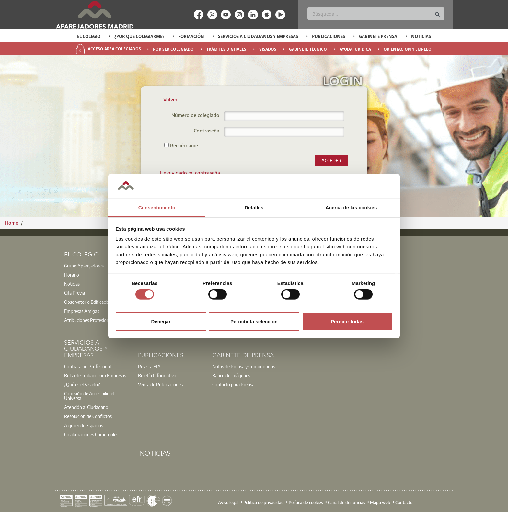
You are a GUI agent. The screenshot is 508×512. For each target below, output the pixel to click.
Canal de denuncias (346, 502)
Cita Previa (74, 293)
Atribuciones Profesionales (90, 320)
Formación (191, 36)
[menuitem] (190, 173)
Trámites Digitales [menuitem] (226, 49)
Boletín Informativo (157, 375)
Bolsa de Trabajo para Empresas (95, 375)
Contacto (403, 502)
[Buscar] (375, 13)
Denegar (160, 321)
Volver (170, 99)
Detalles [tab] (254, 207)
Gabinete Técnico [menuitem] (308, 49)
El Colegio (88, 36)
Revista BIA (149, 366)
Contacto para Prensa (233, 384)
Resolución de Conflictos (88, 416)
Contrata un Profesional (87, 366)
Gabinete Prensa (378, 36)
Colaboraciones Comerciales (91, 434)
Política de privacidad (263, 502)
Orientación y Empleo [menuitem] (408, 49)
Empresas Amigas (81, 311)
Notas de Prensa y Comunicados (243, 366)
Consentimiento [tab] (157, 207)
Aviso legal (228, 502)
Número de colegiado (195, 115)
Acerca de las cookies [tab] (351, 207)
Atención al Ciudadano (86, 407)
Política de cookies (306, 502)
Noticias (421, 36)
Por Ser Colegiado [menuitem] (173, 49)
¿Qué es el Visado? (82, 384)
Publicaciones (328, 36)
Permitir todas (347, 321)
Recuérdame (181, 145)
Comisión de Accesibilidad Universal (89, 396)
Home (12, 223)
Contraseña (206, 131)
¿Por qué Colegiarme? (139, 36)
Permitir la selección (254, 321)
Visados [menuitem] (267, 49)
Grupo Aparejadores (84, 265)
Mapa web (380, 502)
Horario (71, 275)
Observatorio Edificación (88, 302)
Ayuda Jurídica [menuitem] (355, 49)
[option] (89, 36)
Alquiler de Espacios (83, 425)
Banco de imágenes (231, 375)
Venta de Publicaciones (160, 384)
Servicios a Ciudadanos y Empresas (258, 36)
